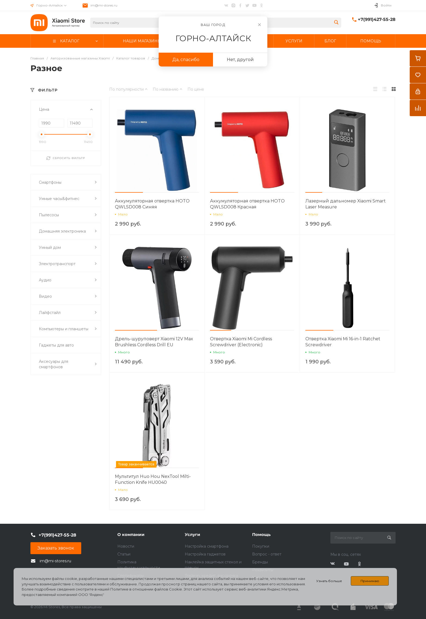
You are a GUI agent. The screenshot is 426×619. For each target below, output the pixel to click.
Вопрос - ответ (266, 554)
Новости (125, 546)
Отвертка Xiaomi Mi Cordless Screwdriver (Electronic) (241, 341)
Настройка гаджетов (205, 554)
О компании (131, 534)
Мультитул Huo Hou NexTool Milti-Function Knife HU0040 (153, 479)
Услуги (192, 534)
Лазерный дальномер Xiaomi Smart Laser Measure (345, 203)
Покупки (260, 546)
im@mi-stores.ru (103, 5)
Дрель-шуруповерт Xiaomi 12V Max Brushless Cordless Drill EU (154, 341)
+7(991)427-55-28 (377, 19)
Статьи (123, 554)
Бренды (260, 562)
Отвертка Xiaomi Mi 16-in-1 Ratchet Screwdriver (342, 341)
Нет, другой (240, 59)
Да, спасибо (185, 59)
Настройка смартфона (206, 546)
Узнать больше (329, 581)
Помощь (261, 534)
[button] (129, 192)
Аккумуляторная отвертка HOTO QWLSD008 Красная (247, 203)
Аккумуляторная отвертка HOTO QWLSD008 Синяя (152, 203)
